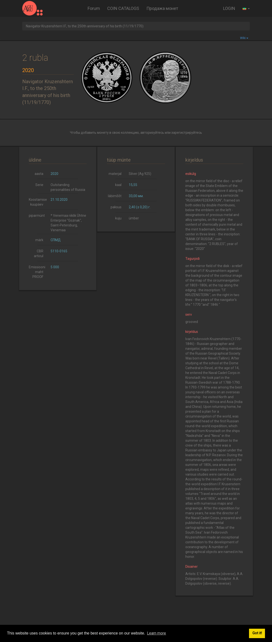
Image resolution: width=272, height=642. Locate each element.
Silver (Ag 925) (140, 174)
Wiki (244, 38)
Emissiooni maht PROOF (37, 272)
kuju (118, 218)
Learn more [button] (156, 633)
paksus (116, 207)
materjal (115, 174)
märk (39, 240)
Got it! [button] (257, 633)
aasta (39, 174)
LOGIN (229, 8)
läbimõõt (114, 196)
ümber (134, 218)
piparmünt (37, 215)
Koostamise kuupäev (38, 202)
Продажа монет (162, 8)
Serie (39, 185)
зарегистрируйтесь (186, 132)
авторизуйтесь (152, 132)
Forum (94, 8)
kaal (118, 185)
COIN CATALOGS (123, 8)
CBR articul (38, 253)
